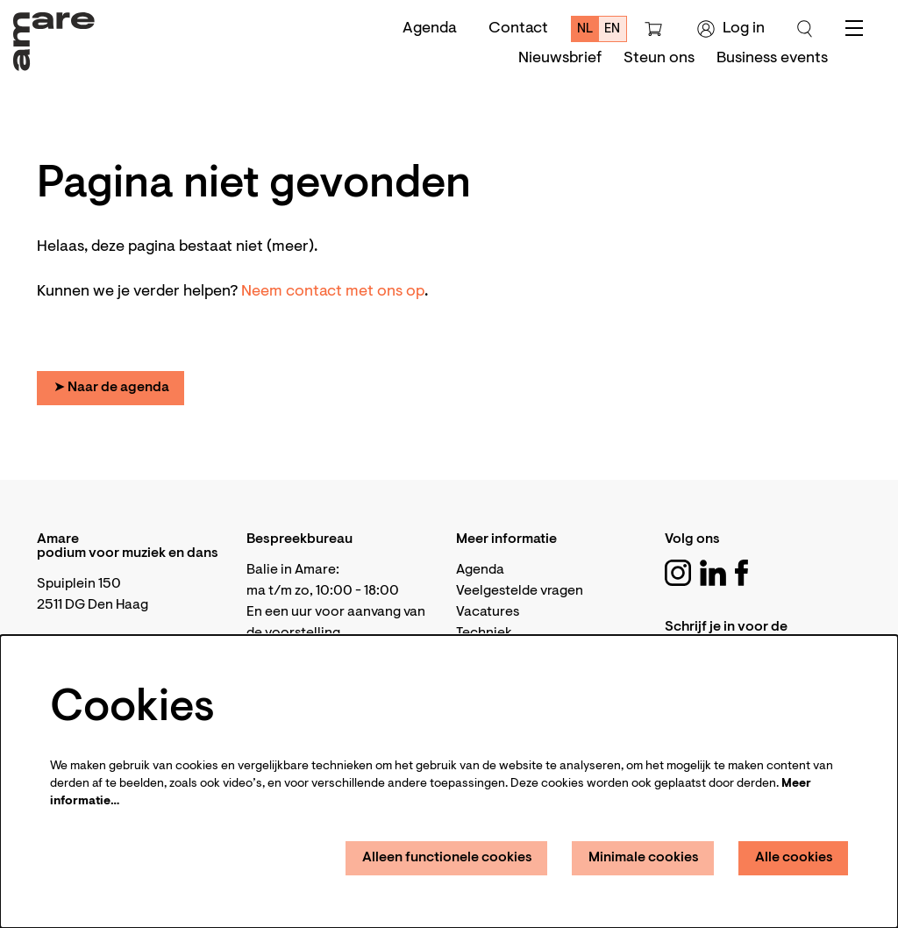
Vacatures (487, 612)
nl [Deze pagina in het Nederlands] (585, 29)
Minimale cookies (643, 858)
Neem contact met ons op (332, 292)
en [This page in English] (612, 29)
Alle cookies (794, 858)
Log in (731, 29)
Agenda (430, 29)
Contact (518, 29)
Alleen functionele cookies (447, 858)
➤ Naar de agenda (111, 388)
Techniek (484, 633)
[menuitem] (560, 59)
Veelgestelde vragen (519, 591)
